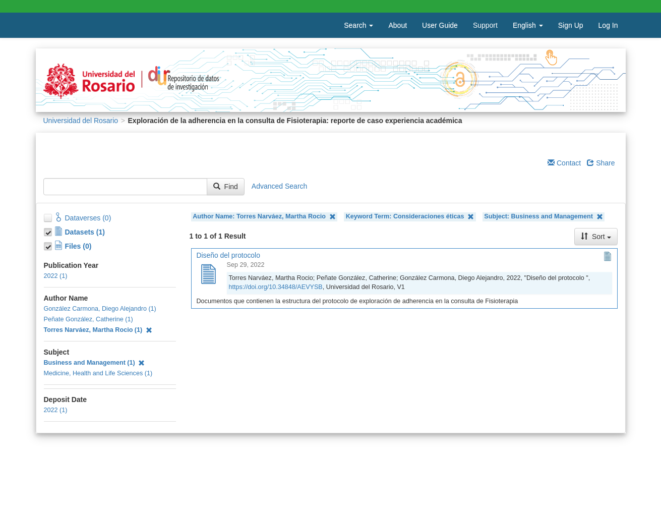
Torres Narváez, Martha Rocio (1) (98, 329)
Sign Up (570, 25)
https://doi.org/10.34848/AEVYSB (276, 287)
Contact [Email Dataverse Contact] (564, 163)
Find (225, 187)
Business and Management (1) (94, 362)
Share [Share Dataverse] (601, 163)
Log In (608, 25)
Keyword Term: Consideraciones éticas (410, 216)
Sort (596, 237)
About (397, 25)
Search (358, 25)
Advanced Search (280, 186)
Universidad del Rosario (80, 121)
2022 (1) (56, 275)
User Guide (440, 25)
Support (485, 25)
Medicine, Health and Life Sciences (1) (98, 373)
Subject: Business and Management (543, 216)
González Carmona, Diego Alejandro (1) (100, 308)
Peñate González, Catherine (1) (88, 319)
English (528, 25)
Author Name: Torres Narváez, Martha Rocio (264, 216)
